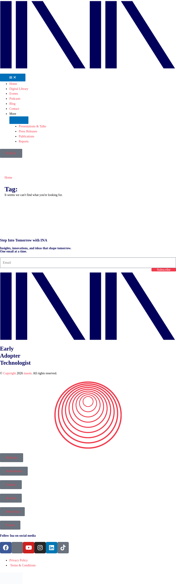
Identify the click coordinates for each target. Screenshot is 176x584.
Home (8, 177)
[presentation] (34, 220)
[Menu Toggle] (12, 77)
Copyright (9, 373)
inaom (27, 373)
